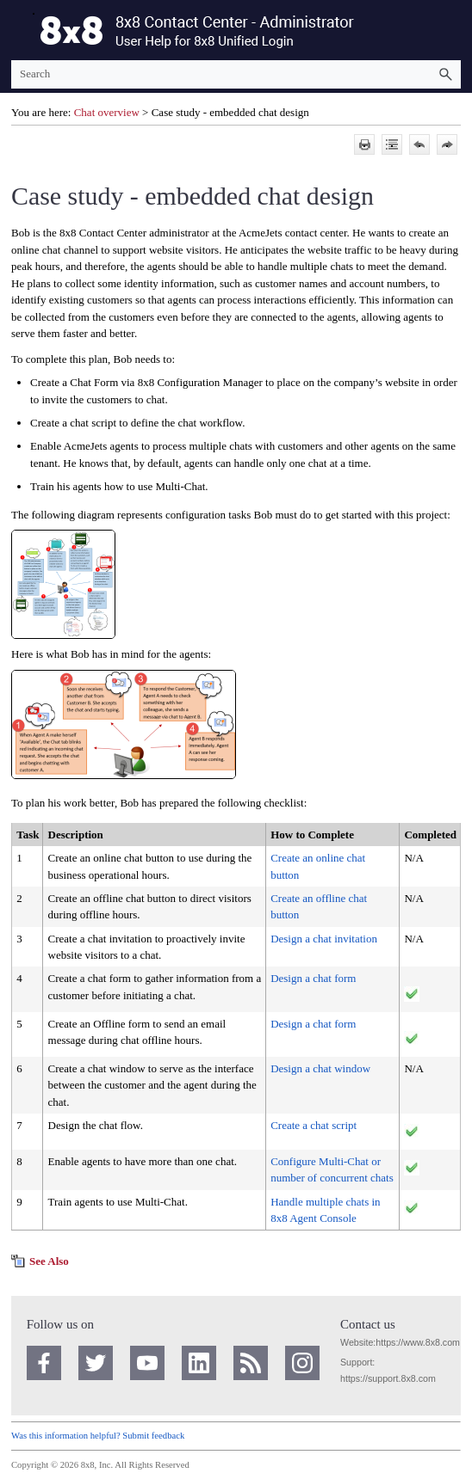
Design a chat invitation (323, 938)
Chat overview (107, 112)
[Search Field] (236, 74)
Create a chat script (313, 1125)
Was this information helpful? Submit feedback (97, 1435)
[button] (445, 74)
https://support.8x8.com (388, 1378)
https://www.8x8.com (418, 1342)
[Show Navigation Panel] (20, 30)
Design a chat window (320, 1068)
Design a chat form (313, 978)
